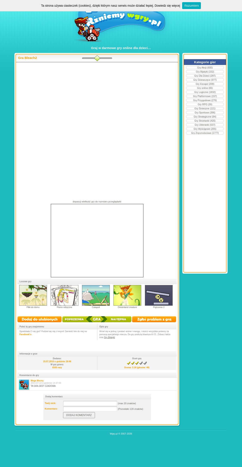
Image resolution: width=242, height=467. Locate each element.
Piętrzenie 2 (158, 307)
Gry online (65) (205, 88)
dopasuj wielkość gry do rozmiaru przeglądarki (97, 201)
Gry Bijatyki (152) (205, 71)
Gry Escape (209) (205, 84)
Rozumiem (191, 5)
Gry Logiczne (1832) (205, 92)
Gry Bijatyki (109, 337)
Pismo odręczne (64, 307)
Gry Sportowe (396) (205, 112)
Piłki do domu (32, 307)
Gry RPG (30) (205, 104)
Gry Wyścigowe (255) (205, 129)
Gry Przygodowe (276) (205, 100)
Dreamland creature (127, 307)
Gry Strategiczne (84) (205, 116)
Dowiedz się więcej (167, 5)
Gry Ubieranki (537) (205, 124)
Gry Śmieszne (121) (205, 108)
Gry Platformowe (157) (205, 96)
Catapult (96, 307)
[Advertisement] (97, 97)
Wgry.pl (114, 433)
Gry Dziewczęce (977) (205, 80)
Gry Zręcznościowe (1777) (205, 133)
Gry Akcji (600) (205, 67)
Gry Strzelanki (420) (205, 120)
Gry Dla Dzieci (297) (205, 75)
